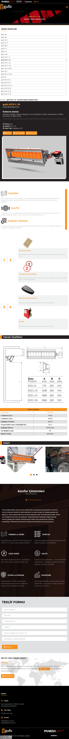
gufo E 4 (4, 51)
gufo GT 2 (4, 40)
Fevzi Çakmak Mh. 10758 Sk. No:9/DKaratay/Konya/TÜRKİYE (12, 705)
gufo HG (4, 34)
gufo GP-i (4, 71)
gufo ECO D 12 (6, 82)
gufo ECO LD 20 (6, 68)
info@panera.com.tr (7, 721)
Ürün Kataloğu (18, 133)
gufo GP (3, 77)
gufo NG (4, 37)
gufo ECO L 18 (6, 65)
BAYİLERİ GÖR (8, 676)
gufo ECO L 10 (5, 60)
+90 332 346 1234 (6, 713)
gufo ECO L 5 (5, 57)
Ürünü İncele (31, 133)
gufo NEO (4, 45)
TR (35, 1)
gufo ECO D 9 (5, 80)
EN (38, 1)
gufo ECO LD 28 (6, 74)
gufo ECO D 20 (6, 91)
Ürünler (2, 100)
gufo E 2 (4, 48)
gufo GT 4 (4, 43)
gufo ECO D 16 (6, 88)
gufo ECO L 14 (6, 63)
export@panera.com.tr (8, 723)
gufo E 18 (4, 54)
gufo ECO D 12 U (6, 85)
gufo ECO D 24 (6, 94)
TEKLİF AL (7, 133)
